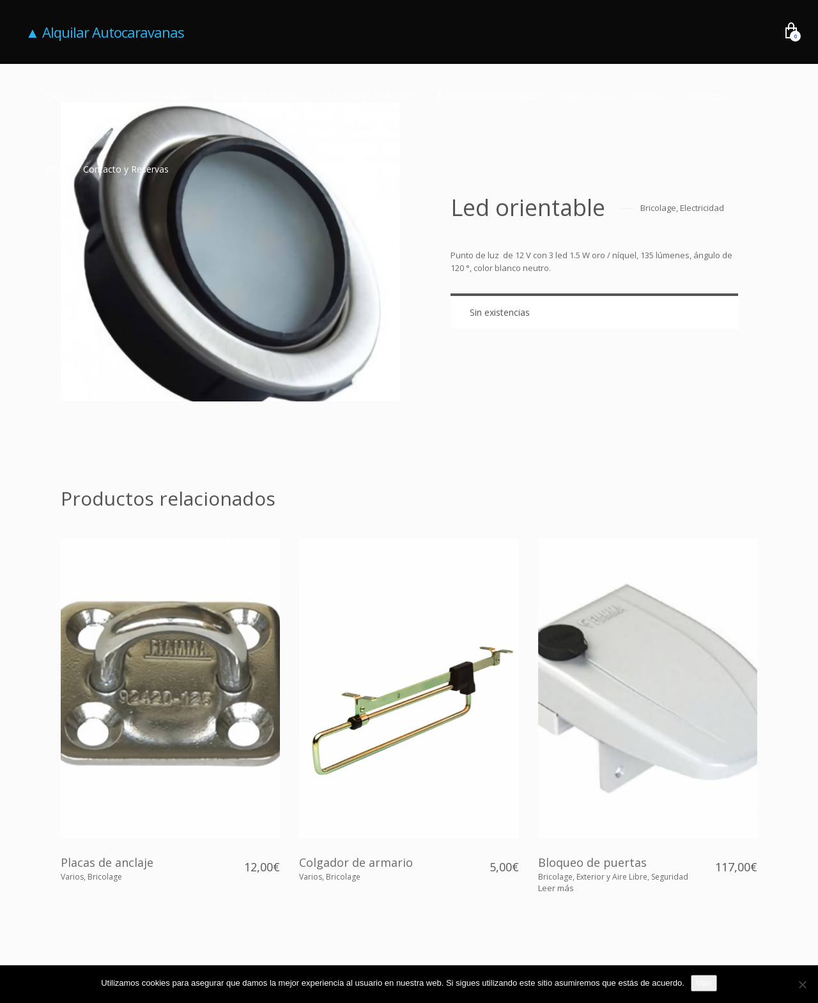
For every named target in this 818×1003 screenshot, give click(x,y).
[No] (802, 984)
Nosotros (707, 95)
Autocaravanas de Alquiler (139, 95)
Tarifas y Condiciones (256, 95)
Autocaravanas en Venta (487, 95)
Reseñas (650, 95)
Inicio (55, 95)
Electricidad (702, 208)
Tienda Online (585, 95)
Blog (54, 169)
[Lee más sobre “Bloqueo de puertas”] (556, 888)
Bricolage (658, 208)
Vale (704, 983)
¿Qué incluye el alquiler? (369, 95)
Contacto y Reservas (126, 169)
